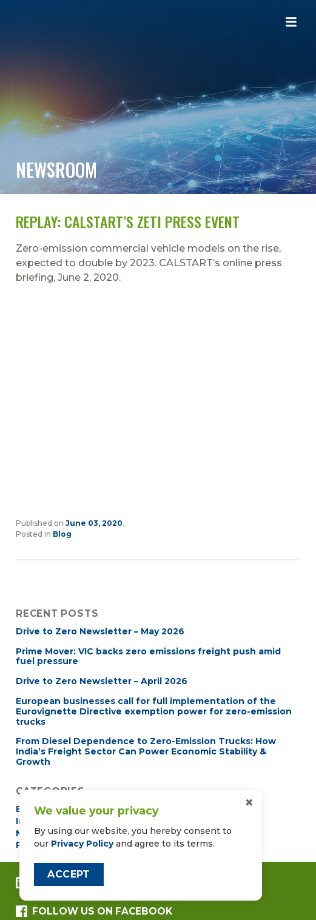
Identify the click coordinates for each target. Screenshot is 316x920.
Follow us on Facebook (94, 911)
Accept (68, 874)
